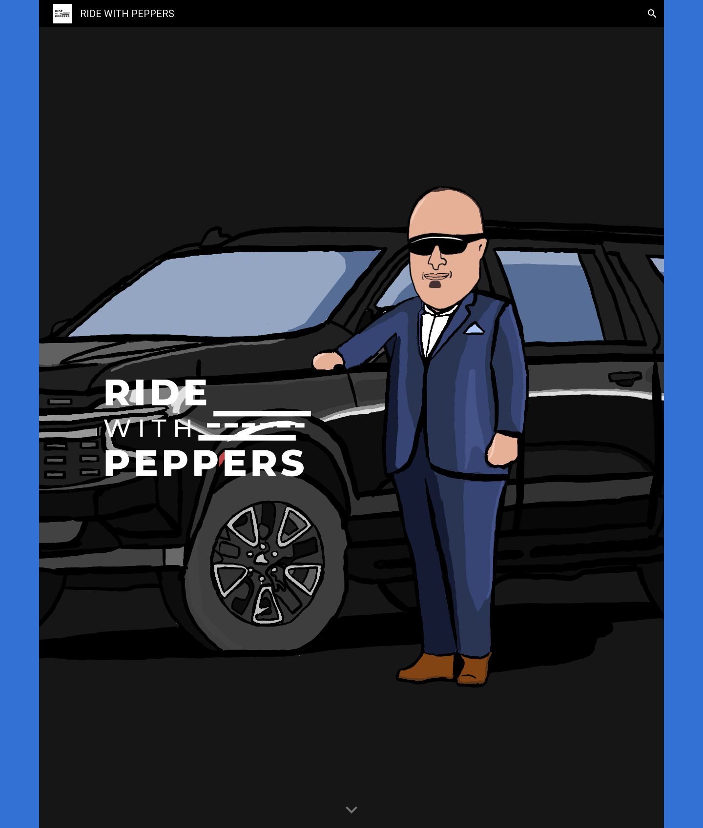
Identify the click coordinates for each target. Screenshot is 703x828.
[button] (652, 13)
